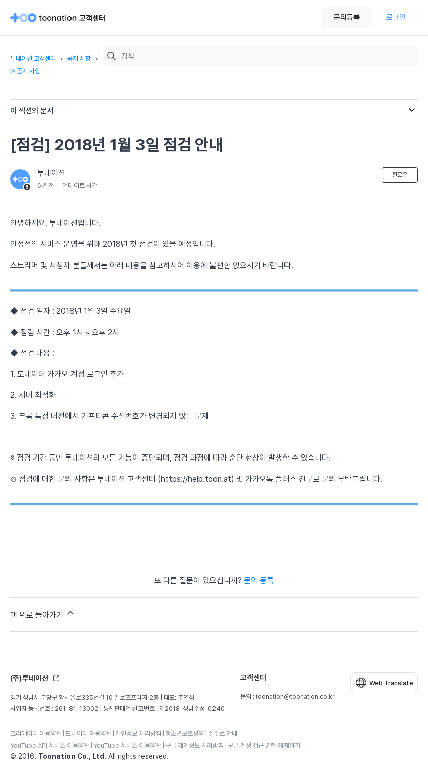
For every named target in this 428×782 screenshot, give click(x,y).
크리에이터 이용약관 (35, 733)
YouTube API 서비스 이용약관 (49, 745)
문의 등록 (259, 580)
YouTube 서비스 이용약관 (127, 745)
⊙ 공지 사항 (25, 71)
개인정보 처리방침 (138, 733)
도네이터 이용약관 (88, 733)
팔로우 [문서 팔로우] (399, 174)
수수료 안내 (222, 733)
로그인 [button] (396, 17)
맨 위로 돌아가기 (43, 614)
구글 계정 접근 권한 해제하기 (264, 745)
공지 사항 (79, 58)
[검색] (267, 56)
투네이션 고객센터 (33, 58)
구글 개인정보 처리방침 (194, 745)
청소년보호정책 (184, 733)
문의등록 (347, 17)
